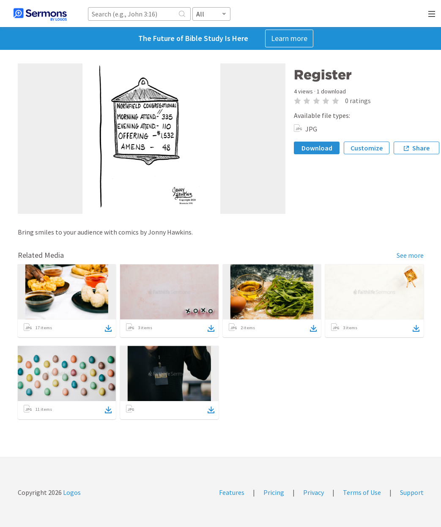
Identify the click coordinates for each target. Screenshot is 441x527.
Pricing (273, 492)
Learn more (289, 38)
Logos (71, 492)
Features (231, 492)
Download (316, 148)
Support (412, 492)
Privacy (313, 492)
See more (410, 255)
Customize (367, 148)
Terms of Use (362, 492)
